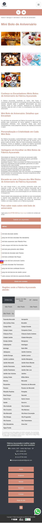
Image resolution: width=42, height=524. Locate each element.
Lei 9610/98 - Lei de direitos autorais (12, 436)
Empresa (21, 475)
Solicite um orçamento (21, 220)
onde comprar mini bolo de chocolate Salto (14, 245)
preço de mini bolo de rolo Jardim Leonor (14, 272)
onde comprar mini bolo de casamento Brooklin (16, 276)
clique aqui (23, 213)
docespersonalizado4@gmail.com (21, 460)
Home (21, 469)
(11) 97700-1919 (13, 213)
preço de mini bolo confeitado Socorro (13, 268)
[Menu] (39, 4)
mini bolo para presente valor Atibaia (13, 249)
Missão (21, 482)
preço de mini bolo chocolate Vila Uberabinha (15, 238)
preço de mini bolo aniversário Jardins (13, 261)
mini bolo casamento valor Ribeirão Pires (14, 241)
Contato (21, 494)
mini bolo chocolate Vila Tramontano (13, 264)
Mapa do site (21, 500)
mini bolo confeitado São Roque (11, 257)
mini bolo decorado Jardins (10, 234)
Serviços (21, 488)
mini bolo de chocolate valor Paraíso (13, 253)
